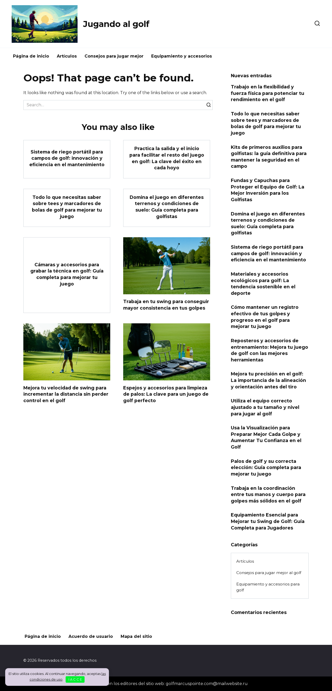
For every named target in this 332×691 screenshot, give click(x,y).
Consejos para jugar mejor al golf (268, 572)
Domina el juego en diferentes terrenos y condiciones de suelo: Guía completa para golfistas (167, 206)
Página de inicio (31, 56)
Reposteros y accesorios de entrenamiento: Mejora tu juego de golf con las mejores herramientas (269, 350)
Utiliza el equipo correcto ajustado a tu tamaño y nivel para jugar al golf (265, 407)
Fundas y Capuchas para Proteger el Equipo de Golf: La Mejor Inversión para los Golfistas (267, 190)
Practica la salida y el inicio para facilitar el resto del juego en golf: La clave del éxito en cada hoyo (166, 158)
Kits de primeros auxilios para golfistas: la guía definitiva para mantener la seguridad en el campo (269, 156)
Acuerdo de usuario (90, 636)
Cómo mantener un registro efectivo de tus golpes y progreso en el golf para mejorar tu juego (265, 316)
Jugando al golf (116, 24)
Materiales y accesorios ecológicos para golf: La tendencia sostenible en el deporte (263, 283)
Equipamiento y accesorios (181, 56)
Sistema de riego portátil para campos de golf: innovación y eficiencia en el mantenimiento (67, 158)
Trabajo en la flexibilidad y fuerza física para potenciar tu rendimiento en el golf (267, 93)
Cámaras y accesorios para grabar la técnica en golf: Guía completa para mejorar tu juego (66, 274)
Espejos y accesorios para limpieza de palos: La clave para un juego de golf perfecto (166, 394)
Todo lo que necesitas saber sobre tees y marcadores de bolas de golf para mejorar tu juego (67, 206)
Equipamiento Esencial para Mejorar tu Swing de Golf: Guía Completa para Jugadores (268, 521)
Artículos (67, 56)
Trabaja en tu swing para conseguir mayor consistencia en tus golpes (166, 305)
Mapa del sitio (136, 636)
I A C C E (75, 679)
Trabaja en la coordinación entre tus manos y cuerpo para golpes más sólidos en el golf (268, 494)
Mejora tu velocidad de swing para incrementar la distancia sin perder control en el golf (65, 394)
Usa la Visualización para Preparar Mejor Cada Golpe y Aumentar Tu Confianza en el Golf (266, 437)
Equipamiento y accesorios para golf (268, 587)
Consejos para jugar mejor (114, 56)
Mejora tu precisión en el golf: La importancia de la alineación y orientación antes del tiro (268, 380)
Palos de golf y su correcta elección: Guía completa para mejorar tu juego (266, 467)
